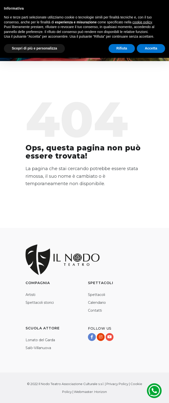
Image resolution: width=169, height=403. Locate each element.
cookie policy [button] (142, 22)
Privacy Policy (117, 384)
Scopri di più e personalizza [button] (34, 48)
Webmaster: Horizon (90, 392)
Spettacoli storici (40, 302)
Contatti (95, 310)
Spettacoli (96, 294)
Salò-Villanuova (38, 348)
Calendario (97, 302)
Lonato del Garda (40, 340)
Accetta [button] (151, 48)
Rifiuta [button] (121, 48)
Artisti (30, 294)
